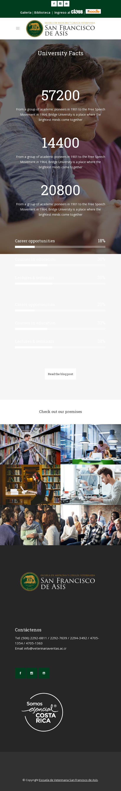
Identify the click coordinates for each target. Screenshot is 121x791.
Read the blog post (60, 374)
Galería (25, 12)
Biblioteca (42, 12)
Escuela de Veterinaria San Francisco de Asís (68, 780)
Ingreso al (68, 12)
